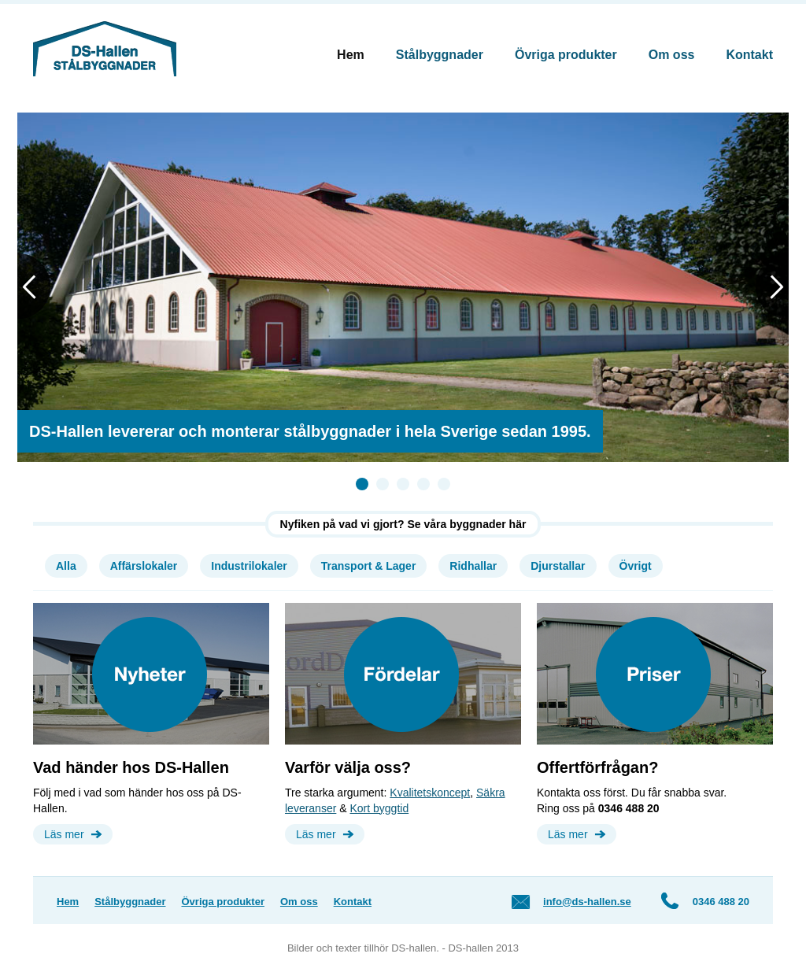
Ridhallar (473, 566)
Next (772, 286)
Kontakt (749, 54)
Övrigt (635, 566)
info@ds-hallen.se (587, 901)
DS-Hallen (104, 48)
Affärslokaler (144, 566)
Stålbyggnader (439, 54)
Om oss (672, 54)
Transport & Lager (368, 566)
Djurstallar (558, 566)
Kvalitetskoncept (430, 792)
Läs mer (64, 834)
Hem (350, 54)
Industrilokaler (249, 566)
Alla (66, 566)
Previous (33, 286)
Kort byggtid (379, 808)
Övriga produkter (566, 54)
